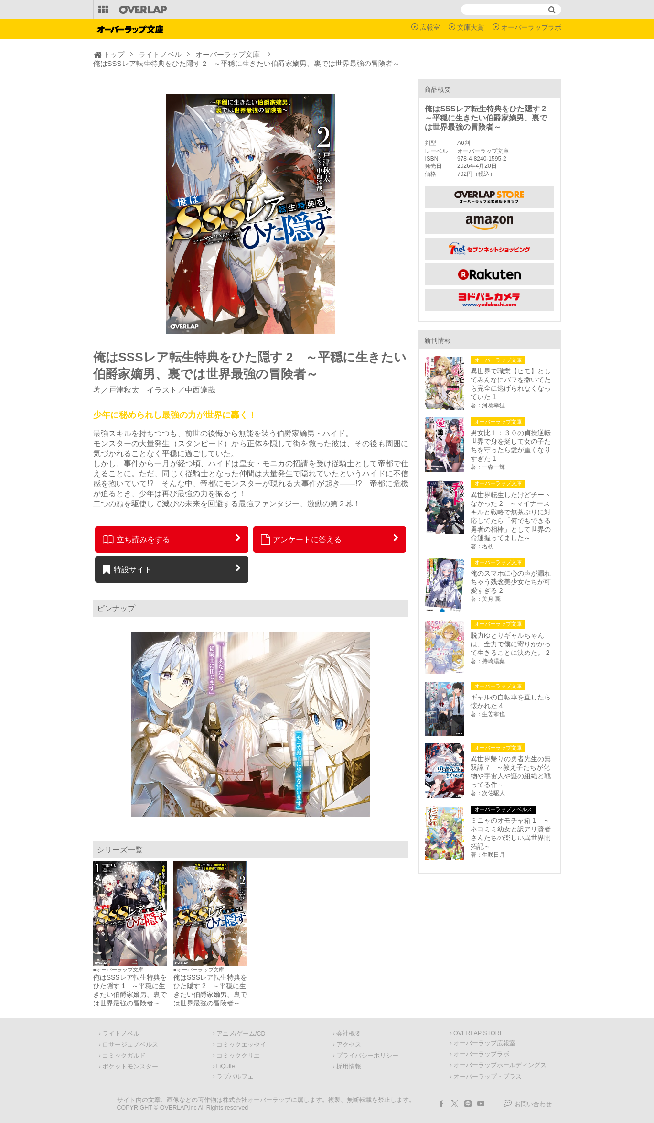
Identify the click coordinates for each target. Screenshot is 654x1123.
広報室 (430, 27)
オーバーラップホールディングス (500, 1065)
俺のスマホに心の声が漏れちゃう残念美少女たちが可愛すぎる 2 (511, 581)
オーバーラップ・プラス (487, 1076)
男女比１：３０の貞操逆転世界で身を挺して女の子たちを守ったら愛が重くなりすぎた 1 (511, 445)
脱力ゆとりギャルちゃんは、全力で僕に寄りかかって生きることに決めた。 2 (511, 644)
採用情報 (348, 1066)
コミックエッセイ (241, 1044)
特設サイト (127, 569)
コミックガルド (124, 1055)
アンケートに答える (301, 539)
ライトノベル (160, 54)
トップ (114, 54)
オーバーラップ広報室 (484, 1043)
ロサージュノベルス (130, 1044)
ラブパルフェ (235, 1076)
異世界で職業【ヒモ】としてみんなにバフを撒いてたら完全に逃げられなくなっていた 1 (511, 384)
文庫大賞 (470, 27)
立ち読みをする (136, 539)
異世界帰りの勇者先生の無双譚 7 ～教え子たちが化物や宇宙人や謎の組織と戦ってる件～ (511, 771)
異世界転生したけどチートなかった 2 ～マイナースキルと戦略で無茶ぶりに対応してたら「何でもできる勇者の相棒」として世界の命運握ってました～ (511, 516)
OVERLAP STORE (478, 1033)
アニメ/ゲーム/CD (241, 1033)
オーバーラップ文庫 (227, 54)
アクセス (348, 1044)
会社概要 (348, 1033)
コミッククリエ (238, 1055)
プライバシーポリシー (367, 1055)
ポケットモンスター (130, 1066)
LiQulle (225, 1066)
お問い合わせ (533, 1104)
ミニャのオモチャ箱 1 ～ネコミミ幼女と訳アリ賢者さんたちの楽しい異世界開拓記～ (511, 833)
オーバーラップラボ (531, 27)
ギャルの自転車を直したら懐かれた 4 (511, 701)
